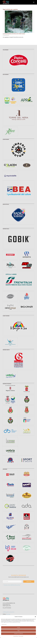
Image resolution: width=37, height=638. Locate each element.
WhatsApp (8, 614)
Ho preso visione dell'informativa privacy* (12, 585)
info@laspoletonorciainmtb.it (8, 612)
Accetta (18, 627)
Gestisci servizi (4, 624)
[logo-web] (15, 2)
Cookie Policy (15, 636)
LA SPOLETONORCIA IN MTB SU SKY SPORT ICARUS (14, 33)
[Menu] (33, 2)
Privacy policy (20, 636)
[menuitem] (33, 2)
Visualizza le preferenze (18, 633)
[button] (35, 616)
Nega (19, 630)
